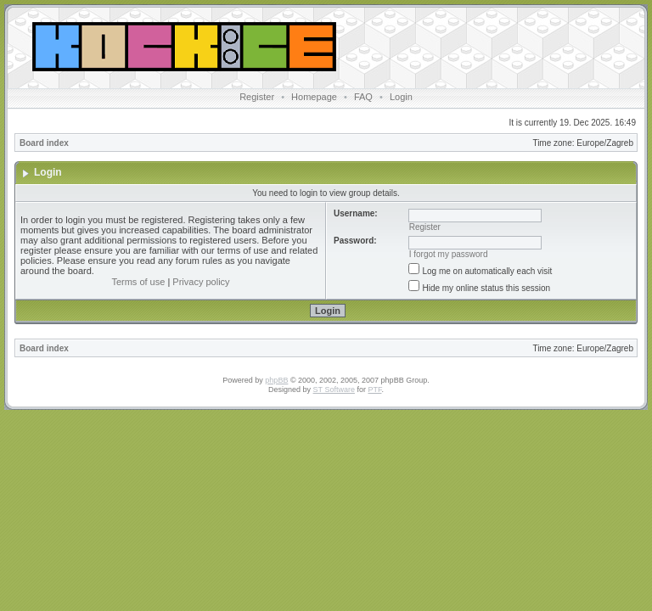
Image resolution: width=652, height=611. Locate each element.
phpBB (276, 380)
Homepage (314, 97)
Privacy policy (200, 282)
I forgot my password (448, 254)
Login (401, 97)
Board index (44, 143)
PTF (374, 389)
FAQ (363, 97)
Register (256, 97)
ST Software (334, 389)
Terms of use (138, 282)
